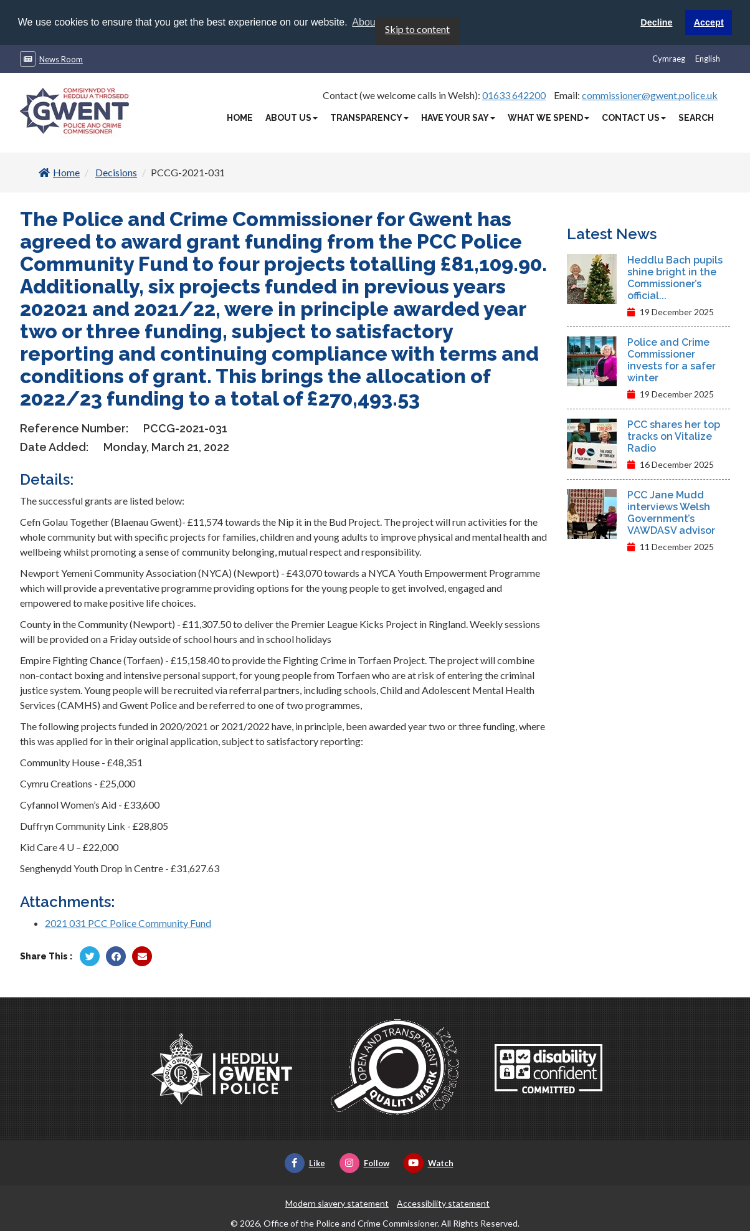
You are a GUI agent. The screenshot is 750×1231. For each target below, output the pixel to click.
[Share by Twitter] (90, 956)
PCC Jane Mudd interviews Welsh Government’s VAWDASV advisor (671, 512)
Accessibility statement (443, 1202)
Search (696, 117)
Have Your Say (458, 117)
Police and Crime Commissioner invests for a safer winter (671, 359)
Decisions (116, 172)
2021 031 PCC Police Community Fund (128, 922)
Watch (428, 1162)
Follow (364, 1162)
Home (240, 117)
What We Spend (548, 117)
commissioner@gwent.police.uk (650, 94)
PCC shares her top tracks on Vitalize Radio (673, 436)
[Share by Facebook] (116, 956)
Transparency (369, 117)
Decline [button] (656, 22)
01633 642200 (514, 94)
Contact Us (634, 117)
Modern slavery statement (337, 1202)
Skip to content (417, 28)
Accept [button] (709, 22)
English (707, 58)
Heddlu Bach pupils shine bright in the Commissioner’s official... (675, 277)
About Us (291, 117)
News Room (61, 59)
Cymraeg (668, 58)
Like (305, 1162)
